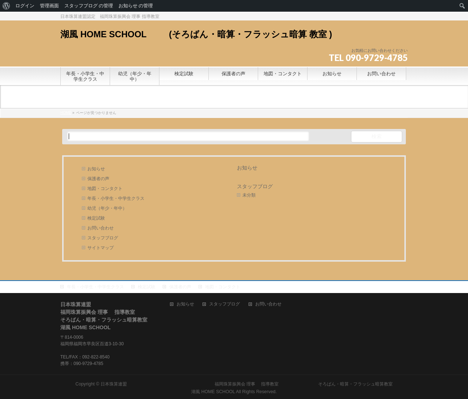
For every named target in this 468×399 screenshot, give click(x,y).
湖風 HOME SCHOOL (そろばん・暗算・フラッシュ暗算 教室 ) (200, 34)
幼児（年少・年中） (107, 208)
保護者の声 (98, 178)
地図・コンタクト (104, 188)
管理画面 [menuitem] (49, 5)
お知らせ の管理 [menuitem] (135, 5)
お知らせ (96, 168)
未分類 (249, 195)
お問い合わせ (100, 228)
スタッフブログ (102, 237)
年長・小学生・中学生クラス (115, 198)
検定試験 (96, 218)
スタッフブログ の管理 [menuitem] (88, 5)
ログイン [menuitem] (24, 5)
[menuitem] (6, 6)
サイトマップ (100, 247)
